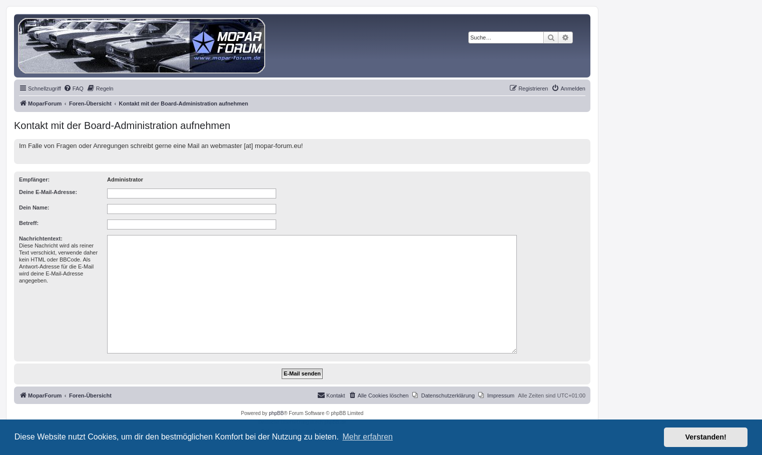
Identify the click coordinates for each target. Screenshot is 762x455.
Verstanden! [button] (705, 437)
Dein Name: (34, 207)
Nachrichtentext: (41, 239)
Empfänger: (34, 179)
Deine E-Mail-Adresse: (48, 192)
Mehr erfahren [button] (367, 436)
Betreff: (29, 223)
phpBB (276, 413)
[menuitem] (74, 88)
